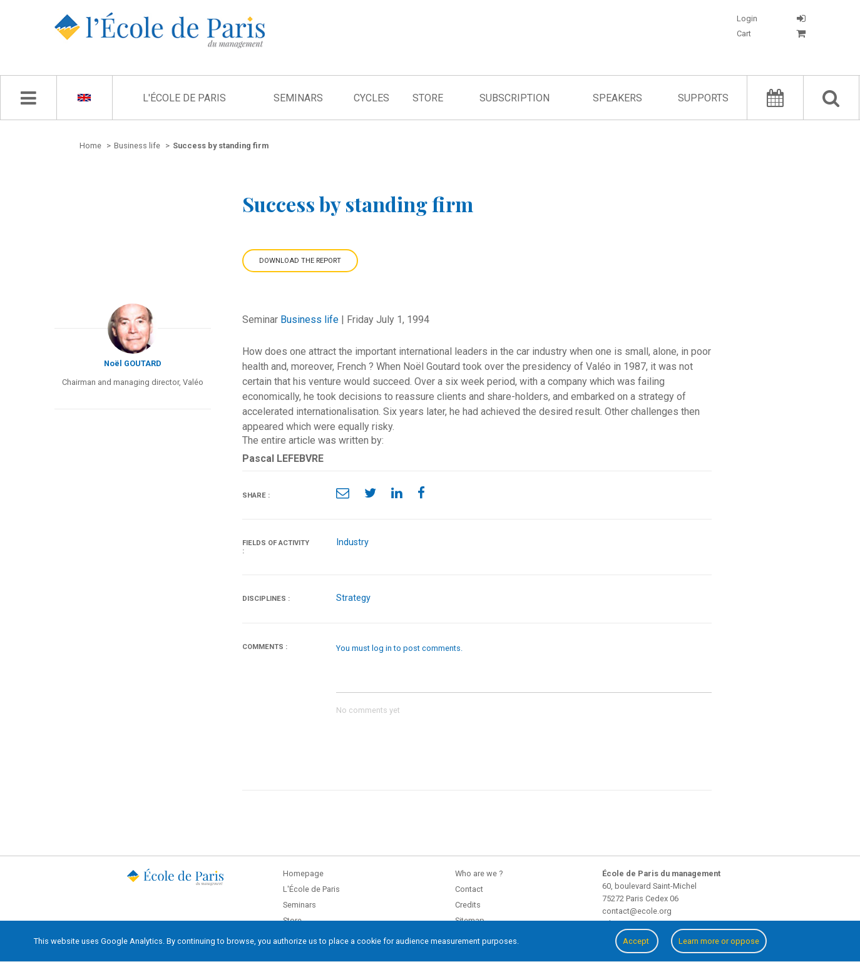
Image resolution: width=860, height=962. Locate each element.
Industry (352, 542)
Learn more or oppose (718, 941)
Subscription (514, 98)
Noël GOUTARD (132, 363)
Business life (309, 319)
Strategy (353, 598)
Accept (637, 941)
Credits (468, 904)
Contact (469, 889)
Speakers (617, 98)
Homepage (303, 873)
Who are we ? (479, 873)
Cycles (371, 98)
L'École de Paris (184, 98)
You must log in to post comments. (399, 648)
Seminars (298, 98)
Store (427, 98)
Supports (703, 98)
